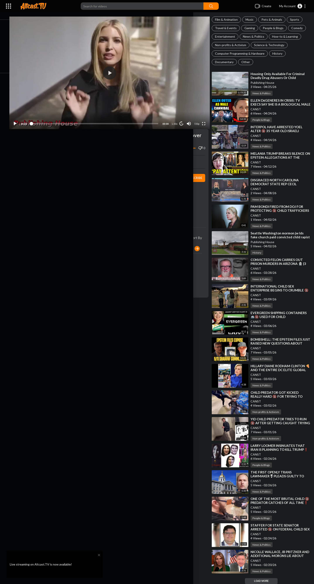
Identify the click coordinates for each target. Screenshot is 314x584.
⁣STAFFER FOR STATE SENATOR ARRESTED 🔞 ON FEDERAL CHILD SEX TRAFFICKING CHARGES (280, 529)
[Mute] (191, 118)
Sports (298, 19)
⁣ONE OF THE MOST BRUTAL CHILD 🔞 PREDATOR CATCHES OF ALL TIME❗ (281, 502)
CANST (259, 109)
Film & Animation (229, 19)
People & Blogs (276, 28)
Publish (194, 243)
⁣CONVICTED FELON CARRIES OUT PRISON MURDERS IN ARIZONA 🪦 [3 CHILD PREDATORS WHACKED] (282, 263)
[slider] (101, 118)
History (281, 53)
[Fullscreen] (206, 118)
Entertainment (228, 36)
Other (249, 62)
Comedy (300, 28)
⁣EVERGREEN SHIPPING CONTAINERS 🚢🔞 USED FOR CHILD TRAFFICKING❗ (282, 317)
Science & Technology (273, 45)
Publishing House (266, 82)
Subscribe (196, 173)
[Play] (26, 118)
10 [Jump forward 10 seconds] (183, 118)
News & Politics (257, 36)
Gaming (253, 28)
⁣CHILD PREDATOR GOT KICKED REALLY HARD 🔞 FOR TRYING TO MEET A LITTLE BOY (280, 396)
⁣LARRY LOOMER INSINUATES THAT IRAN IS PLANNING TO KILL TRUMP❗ (281, 449)
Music (253, 19)
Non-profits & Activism (234, 45)
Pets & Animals (275, 19)
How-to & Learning (288, 36)
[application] (116, 70)
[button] (292, 6)
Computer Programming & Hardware (243, 53)
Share (70, 157)
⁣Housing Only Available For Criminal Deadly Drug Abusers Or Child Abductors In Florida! (281, 78)
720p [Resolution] (198, 118)
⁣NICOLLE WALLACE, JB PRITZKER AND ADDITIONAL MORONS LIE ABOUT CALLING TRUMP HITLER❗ (281, 556)
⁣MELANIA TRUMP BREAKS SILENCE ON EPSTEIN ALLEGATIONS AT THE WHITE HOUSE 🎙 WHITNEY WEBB (281, 157)
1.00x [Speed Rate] (176, 118)
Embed (162, 157)
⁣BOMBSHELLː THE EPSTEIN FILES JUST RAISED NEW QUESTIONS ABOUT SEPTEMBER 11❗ (279, 343)
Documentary (227, 62)
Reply (60, 271)
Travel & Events (229, 28)
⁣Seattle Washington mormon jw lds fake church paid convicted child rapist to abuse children (280, 237)
